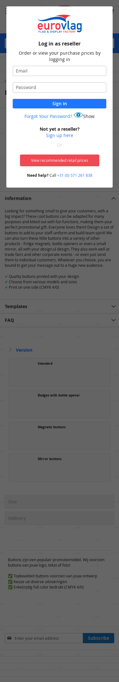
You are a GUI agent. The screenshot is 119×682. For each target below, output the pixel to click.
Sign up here (59, 135)
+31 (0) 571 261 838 (74, 175)
